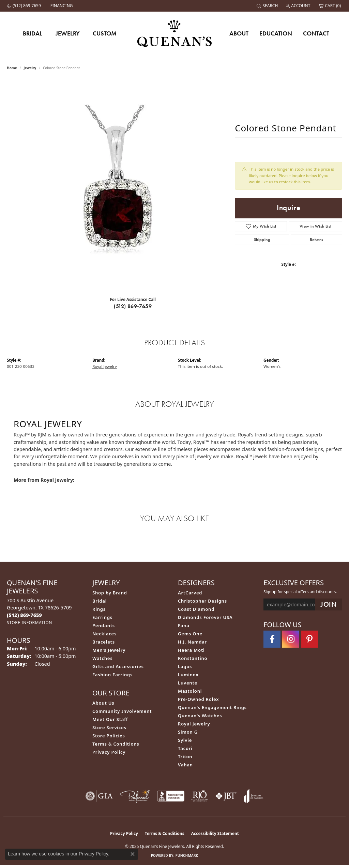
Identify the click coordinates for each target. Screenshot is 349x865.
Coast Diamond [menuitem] (196, 609)
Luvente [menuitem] (187, 683)
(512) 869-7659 (133, 306)
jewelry (30, 68)
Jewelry (68, 33)
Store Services (109, 727)
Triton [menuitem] (185, 756)
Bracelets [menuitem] (103, 642)
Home (12, 68)
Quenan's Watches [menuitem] (200, 715)
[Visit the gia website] (99, 796)
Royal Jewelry (104, 366)
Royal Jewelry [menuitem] (194, 724)
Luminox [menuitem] (188, 675)
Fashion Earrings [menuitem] (112, 675)
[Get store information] (29, 622)
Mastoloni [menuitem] (190, 691)
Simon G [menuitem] (188, 732)
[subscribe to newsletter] (328, 604)
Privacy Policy (108, 752)
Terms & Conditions (115, 744)
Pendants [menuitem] (103, 625)
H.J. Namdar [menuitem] (192, 642)
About (238, 33)
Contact (316, 33)
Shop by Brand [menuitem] (109, 593)
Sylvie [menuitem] (185, 740)
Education (275, 33)
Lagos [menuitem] (185, 666)
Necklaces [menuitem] (104, 634)
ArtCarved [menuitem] (190, 593)
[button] (268, 6)
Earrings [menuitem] (102, 617)
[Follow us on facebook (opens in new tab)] (271, 639)
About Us (103, 703)
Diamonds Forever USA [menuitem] (205, 617)
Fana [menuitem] (183, 625)
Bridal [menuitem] (99, 601)
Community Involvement (122, 711)
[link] (24, 6)
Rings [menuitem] (99, 609)
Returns (316, 239)
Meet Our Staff (110, 719)
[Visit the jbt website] (226, 796)
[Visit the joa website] (253, 796)
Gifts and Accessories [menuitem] (118, 666)
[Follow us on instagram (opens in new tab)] (290, 639)
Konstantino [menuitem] (192, 658)
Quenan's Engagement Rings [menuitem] (212, 707)
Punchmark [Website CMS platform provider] (187, 855)
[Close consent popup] (133, 854)
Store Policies (108, 736)
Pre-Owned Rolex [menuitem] (198, 699)
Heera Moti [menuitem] (191, 650)
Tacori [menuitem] (185, 748)
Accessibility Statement (215, 833)
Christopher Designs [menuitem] (202, 601)
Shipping (262, 239)
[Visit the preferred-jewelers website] (135, 796)
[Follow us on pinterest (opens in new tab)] (309, 639)
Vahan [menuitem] (185, 765)
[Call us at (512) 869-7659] (24, 615)
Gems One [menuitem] (190, 634)
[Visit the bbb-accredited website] (170, 796)
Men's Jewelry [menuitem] (108, 650)
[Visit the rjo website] (199, 796)
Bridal (32, 33)
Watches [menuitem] (102, 658)
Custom (105, 33)
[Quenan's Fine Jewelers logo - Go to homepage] (174, 33)
